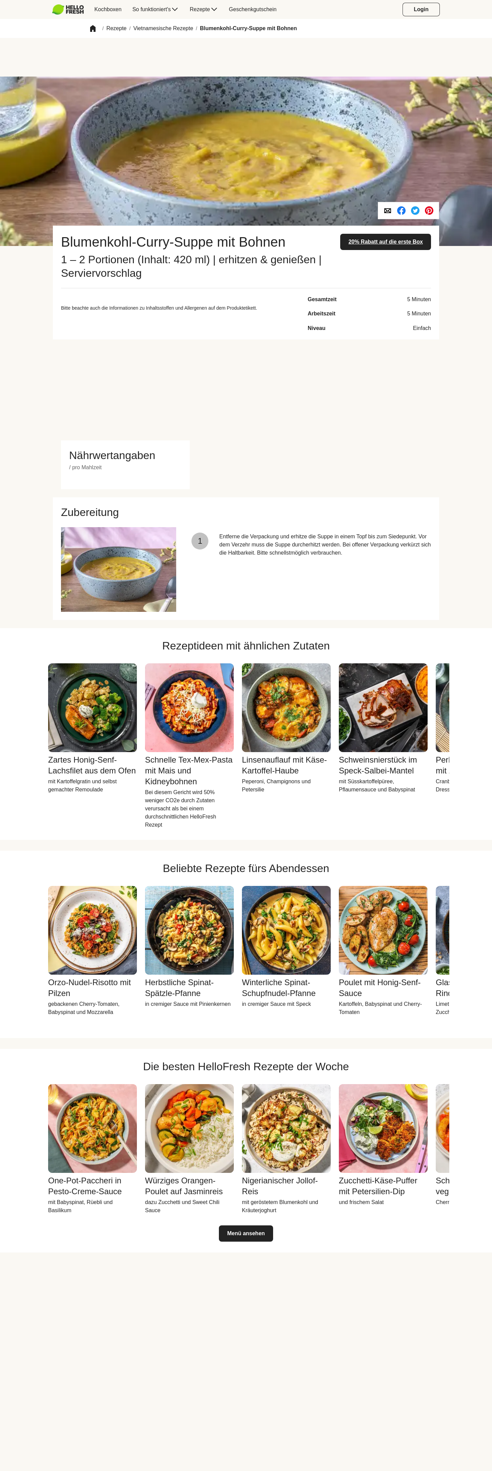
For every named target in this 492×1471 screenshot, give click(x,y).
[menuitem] (70, 9)
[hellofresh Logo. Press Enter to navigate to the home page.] (68, 9)
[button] (93, 28)
